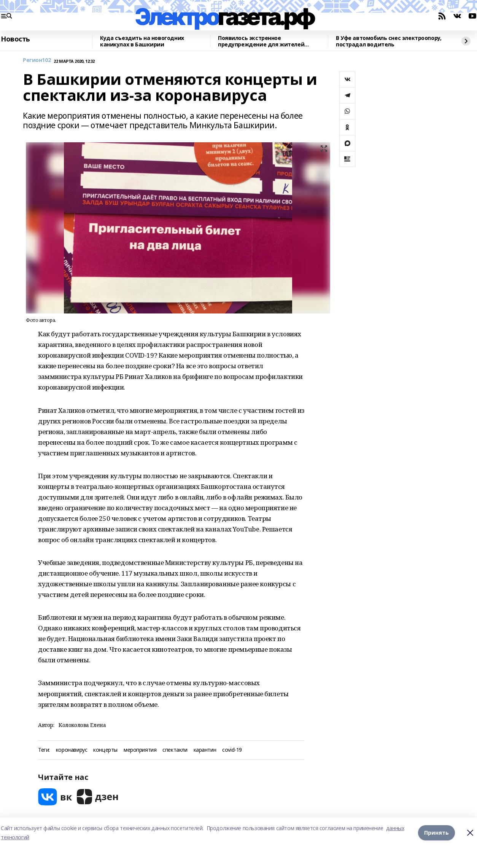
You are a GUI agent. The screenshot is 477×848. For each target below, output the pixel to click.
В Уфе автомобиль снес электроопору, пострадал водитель (388, 41)
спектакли (174, 750)
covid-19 (232, 750)
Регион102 (37, 60)
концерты (105, 750)
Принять (436, 832)
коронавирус (71, 750)
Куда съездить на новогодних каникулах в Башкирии (142, 41)
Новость (15, 39)
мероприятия (140, 750)
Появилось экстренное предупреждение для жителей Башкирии (261, 41)
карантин (205, 750)
